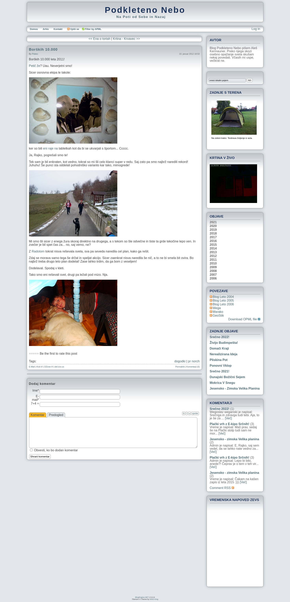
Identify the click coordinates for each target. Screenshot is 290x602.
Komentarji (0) (193, 367)
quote (195, 413)
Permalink (180, 367)
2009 (213, 267)
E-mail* (35, 397)
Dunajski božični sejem (227, 377)
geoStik (218, 315)
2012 (213, 256)
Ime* (36, 390)
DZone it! (49, 367)
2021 (213, 222)
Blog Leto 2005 (223, 300)
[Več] (228, 418)
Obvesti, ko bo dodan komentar (56, 450)
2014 (213, 248)
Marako (218, 311)
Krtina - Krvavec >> (126, 38)
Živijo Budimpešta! (224, 342)
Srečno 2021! (219, 371)
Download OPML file (244, 319)
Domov (34, 29)
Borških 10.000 (43, 49)
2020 (213, 226)
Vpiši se (73, 29)
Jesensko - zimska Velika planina (235, 388)
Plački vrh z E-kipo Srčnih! (229, 424)
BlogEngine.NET (142, 597)
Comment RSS (222, 488)
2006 (213, 278)
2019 (213, 229)
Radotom (38, 251)
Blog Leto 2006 (223, 304)
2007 (213, 274)
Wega (217, 308)
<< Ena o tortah (99, 38)
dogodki (180, 361)
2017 (213, 237)
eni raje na (50, 148)
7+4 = (35, 403)
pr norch (194, 361)
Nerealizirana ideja (224, 354)
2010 (213, 263)
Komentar (37, 415)
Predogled (56, 415)
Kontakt (58, 29)
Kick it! (39, 367)
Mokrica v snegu (222, 382)
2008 (213, 271)
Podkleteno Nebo (145, 10)
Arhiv (46, 29)
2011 (213, 259)
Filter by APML (93, 29)
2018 (213, 233)
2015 (213, 244)
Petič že (34, 65)
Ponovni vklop (221, 365)
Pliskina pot (219, 360)
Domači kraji (219, 348)
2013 (213, 252)
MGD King (154, 599)
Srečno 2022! (219, 337)
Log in (256, 29)
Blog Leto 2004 (223, 296)
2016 (213, 241)
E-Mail (32, 367)
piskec (35, 54)
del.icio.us (59, 367)
